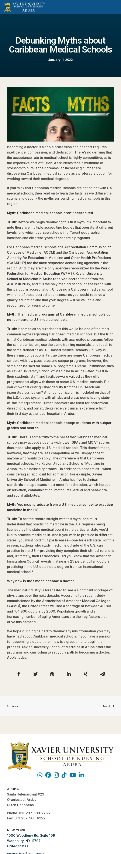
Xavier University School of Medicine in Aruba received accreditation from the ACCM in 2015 (55, 278)
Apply (12, 657)
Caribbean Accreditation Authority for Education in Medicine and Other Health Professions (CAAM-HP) (59, 257)
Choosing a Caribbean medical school (82, 289)
